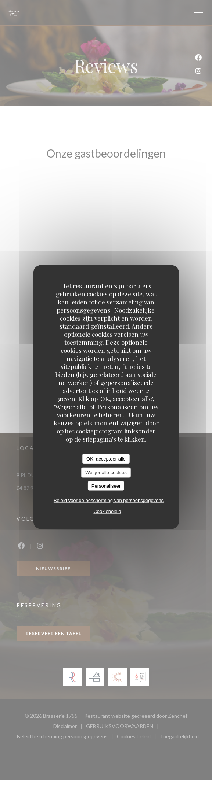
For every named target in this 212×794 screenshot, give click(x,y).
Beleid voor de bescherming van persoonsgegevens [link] (109, 500)
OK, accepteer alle (106, 458)
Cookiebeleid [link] (107, 511)
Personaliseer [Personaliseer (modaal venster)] (106, 485)
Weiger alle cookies (105, 472)
